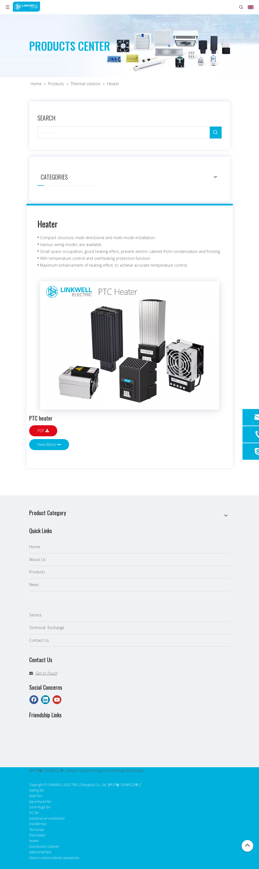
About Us (37, 559)
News (34, 584)
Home (34, 546)
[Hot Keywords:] (216, 132)
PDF (43, 430)
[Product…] (124, 132)
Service (35, 614)
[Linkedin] (45, 699)
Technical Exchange (46, 627)
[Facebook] (33, 699)
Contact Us (39, 640)
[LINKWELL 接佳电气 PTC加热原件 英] (129, 345)
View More (49, 444)
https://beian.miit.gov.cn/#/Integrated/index (105, 770)
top (247, 845)
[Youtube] (57, 699)
